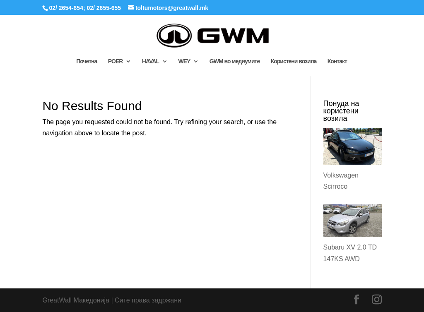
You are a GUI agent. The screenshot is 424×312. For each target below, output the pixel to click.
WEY (184, 61)
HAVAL (150, 61)
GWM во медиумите (235, 61)
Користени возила (294, 61)
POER (115, 61)
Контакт (337, 61)
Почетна (86, 61)
